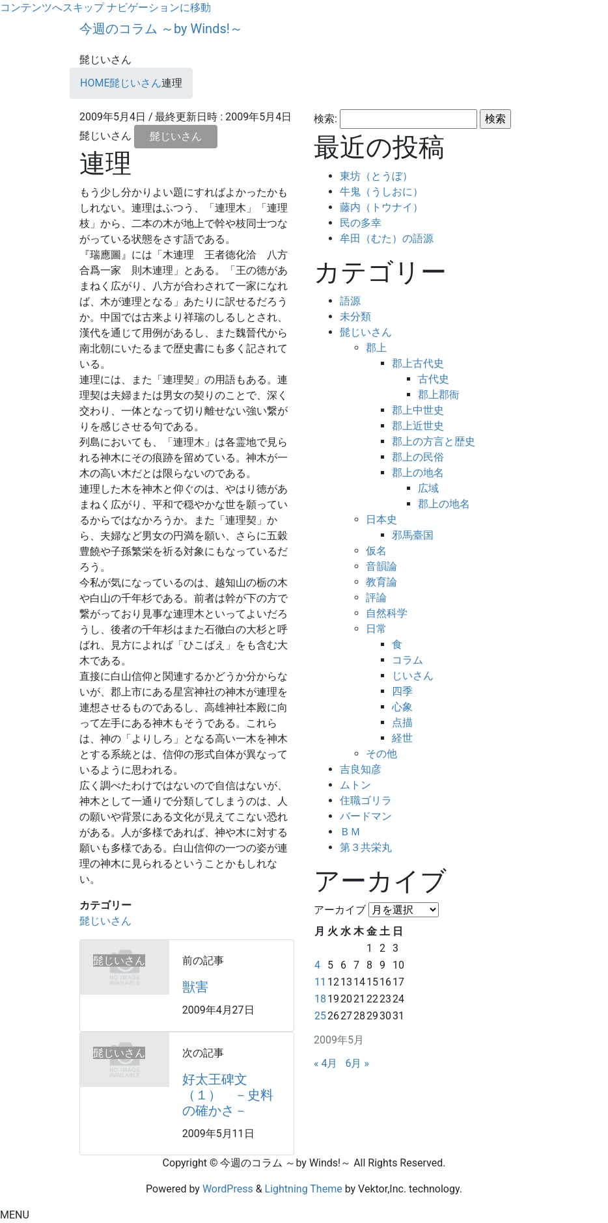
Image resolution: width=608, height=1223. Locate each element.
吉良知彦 (360, 769)
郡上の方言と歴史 (433, 441)
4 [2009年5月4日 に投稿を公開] (317, 965)
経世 (402, 738)
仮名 (376, 550)
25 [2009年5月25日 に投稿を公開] (320, 1016)
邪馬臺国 (413, 535)
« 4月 (325, 1063)
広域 (428, 488)
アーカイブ (340, 910)
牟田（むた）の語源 (387, 238)
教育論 (381, 582)
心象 (402, 707)
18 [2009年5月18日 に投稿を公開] (320, 999)
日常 (376, 629)
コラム (407, 660)
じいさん (413, 675)
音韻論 (381, 566)
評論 (376, 597)
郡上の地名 (418, 472)
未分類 (355, 316)
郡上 (376, 348)
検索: (325, 119)
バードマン (366, 816)
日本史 (381, 519)
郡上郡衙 (439, 394)
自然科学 (387, 613)
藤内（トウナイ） (381, 207)
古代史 (433, 379)
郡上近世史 (418, 426)
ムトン (355, 785)
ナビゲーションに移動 (159, 7)
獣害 (195, 987)
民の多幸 (360, 223)
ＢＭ (350, 832)
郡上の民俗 (418, 457)
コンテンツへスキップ (52, 7)
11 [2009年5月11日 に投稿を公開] (320, 982)
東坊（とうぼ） (376, 176)
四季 (402, 691)
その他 (381, 753)
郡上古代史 (418, 363)
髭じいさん (176, 136)
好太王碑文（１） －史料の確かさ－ (227, 1094)
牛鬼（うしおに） (381, 191)
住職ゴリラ (366, 800)
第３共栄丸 (366, 847)
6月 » (356, 1063)
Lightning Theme (303, 1189)
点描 (402, 722)
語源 (350, 301)
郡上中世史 (418, 410)
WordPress (227, 1189)
